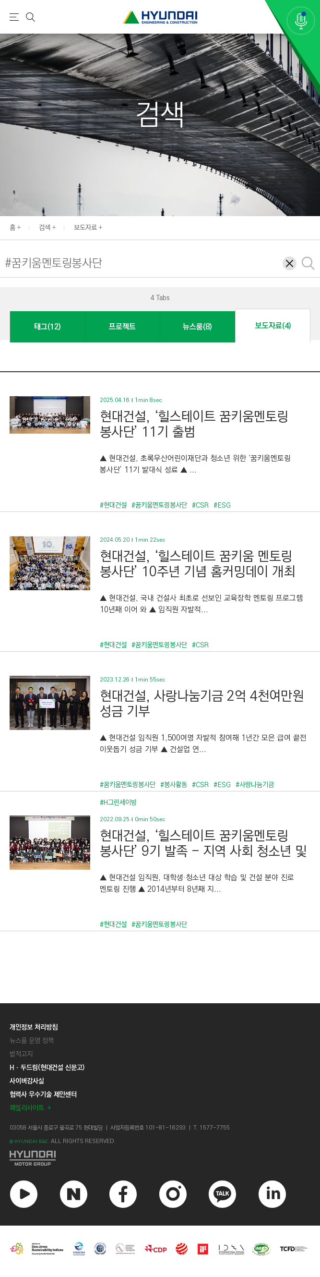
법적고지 (21, 1054)
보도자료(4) (273, 326)
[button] (15, 297)
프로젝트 (122, 327)
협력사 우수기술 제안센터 (43, 1094)
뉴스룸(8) (197, 327)
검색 (44, 227)
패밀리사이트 (27, 1108)
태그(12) (47, 327)
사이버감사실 (27, 1081)
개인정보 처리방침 (34, 1027)
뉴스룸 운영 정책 (32, 1040)
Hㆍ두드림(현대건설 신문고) (47, 1067)
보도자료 (85, 227)
